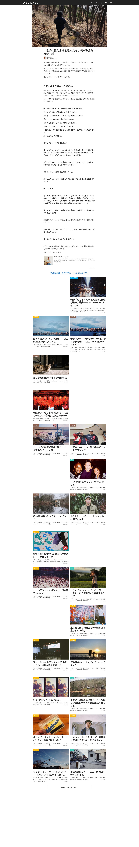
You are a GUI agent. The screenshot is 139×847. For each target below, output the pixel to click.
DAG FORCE (92, 268)
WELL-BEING (74, 278)
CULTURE (73, 317)
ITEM (72, 460)
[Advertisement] (69, 822)
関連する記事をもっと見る (69, 788)
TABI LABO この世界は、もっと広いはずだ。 (69, 273)
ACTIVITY (36, 317)
